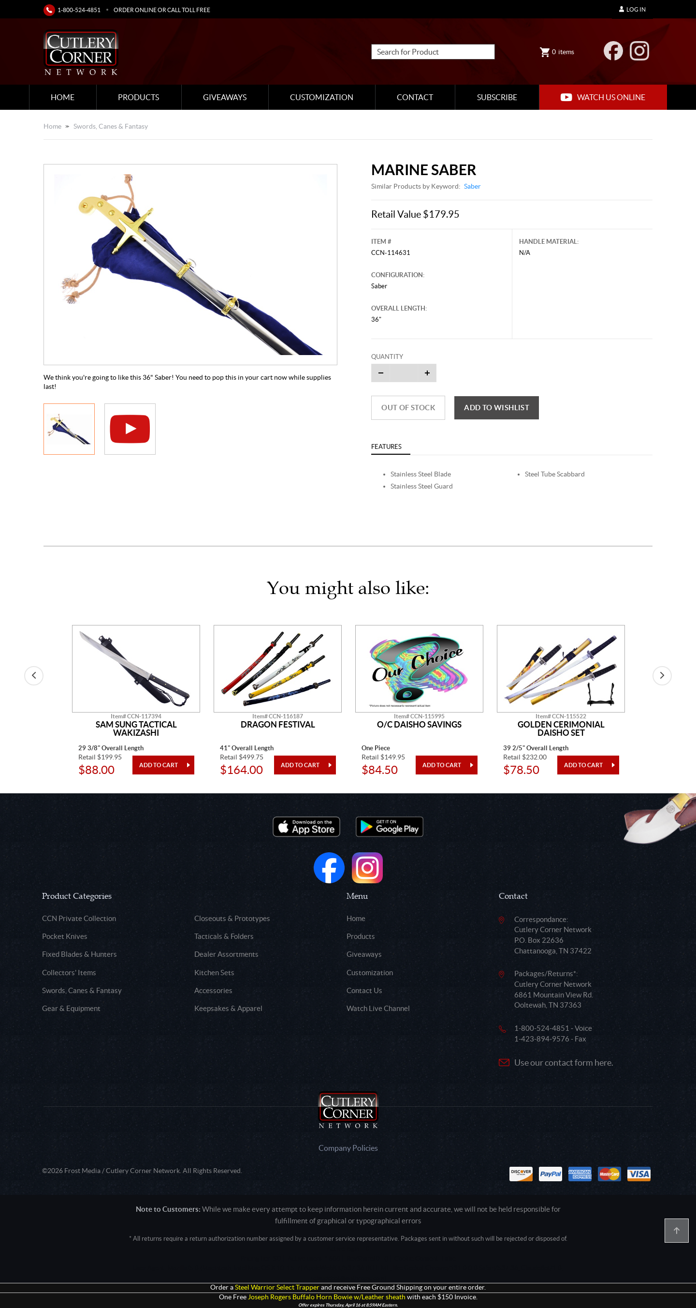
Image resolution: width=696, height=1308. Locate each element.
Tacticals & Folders (224, 936)
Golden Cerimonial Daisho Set (561, 728)
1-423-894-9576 (541, 1039)
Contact (415, 97)
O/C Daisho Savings (419, 724)
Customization (321, 97)
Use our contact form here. (563, 1062)
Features (386, 446)
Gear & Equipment (71, 1008)
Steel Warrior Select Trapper (277, 1287)
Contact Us (364, 990)
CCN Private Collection (79, 918)
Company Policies (348, 1148)
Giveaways (224, 97)
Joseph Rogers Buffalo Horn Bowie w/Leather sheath (327, 1297)
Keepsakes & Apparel (228, 1008)
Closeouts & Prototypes (232, 918)
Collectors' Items (69, 972)
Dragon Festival (278, 724)
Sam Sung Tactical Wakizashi (136, 728)
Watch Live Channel (378, 1008)
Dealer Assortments (226, 954)
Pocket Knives (64, 936)
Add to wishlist (496, 407)
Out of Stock (408, 407)
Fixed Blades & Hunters (79, 954)
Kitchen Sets (214, 972)
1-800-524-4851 (79, 10)
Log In (632, 9)
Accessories (213, 990)
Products (138, 97)
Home (62, 97)
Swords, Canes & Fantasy (110, 126)
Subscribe (497, 97)
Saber (472, 186)
